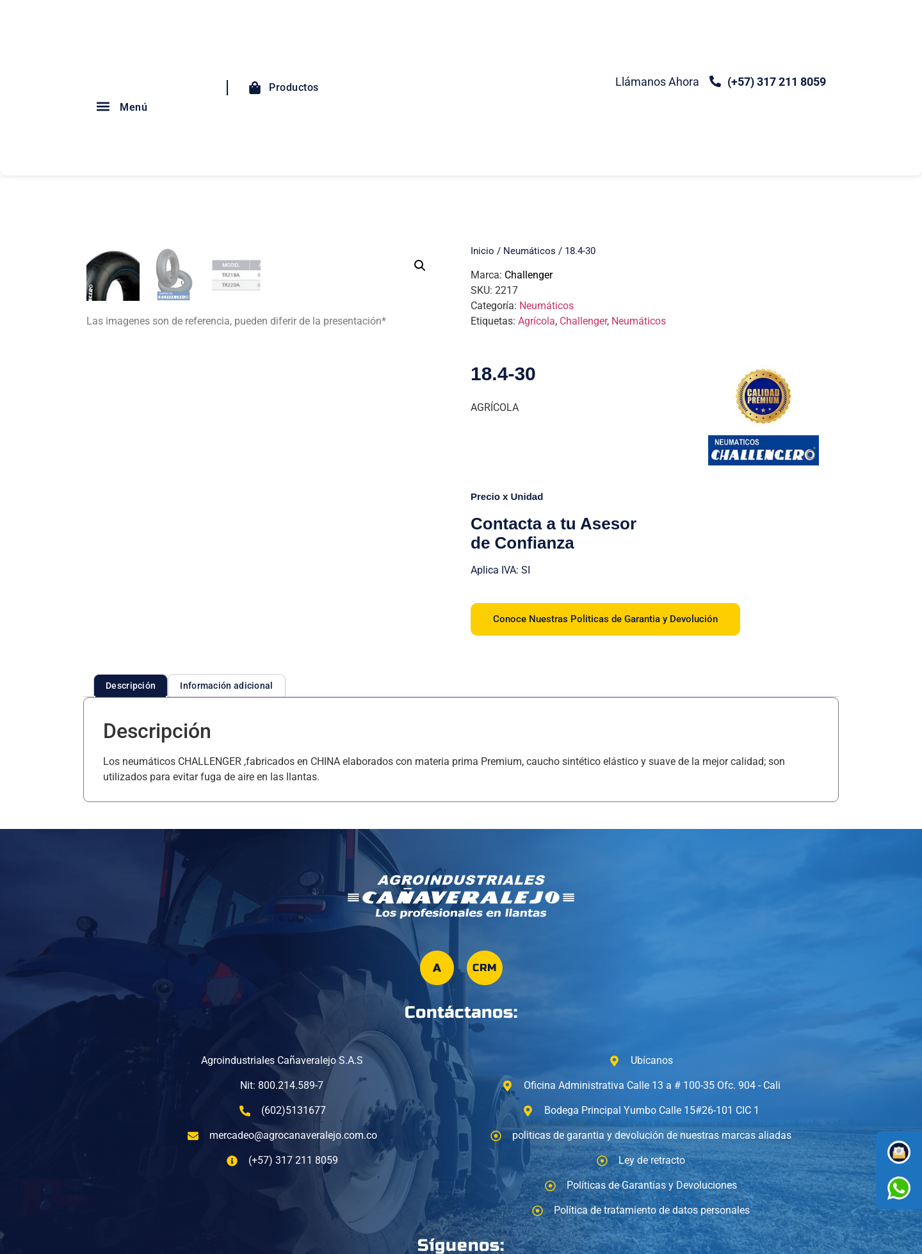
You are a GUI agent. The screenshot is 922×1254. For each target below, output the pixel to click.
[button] (102, 106)
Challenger (529, 275)
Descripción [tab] (131, 685)
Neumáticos (529, 251)
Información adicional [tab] (226, 685)
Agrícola (536, 321)
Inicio (482, 251)
